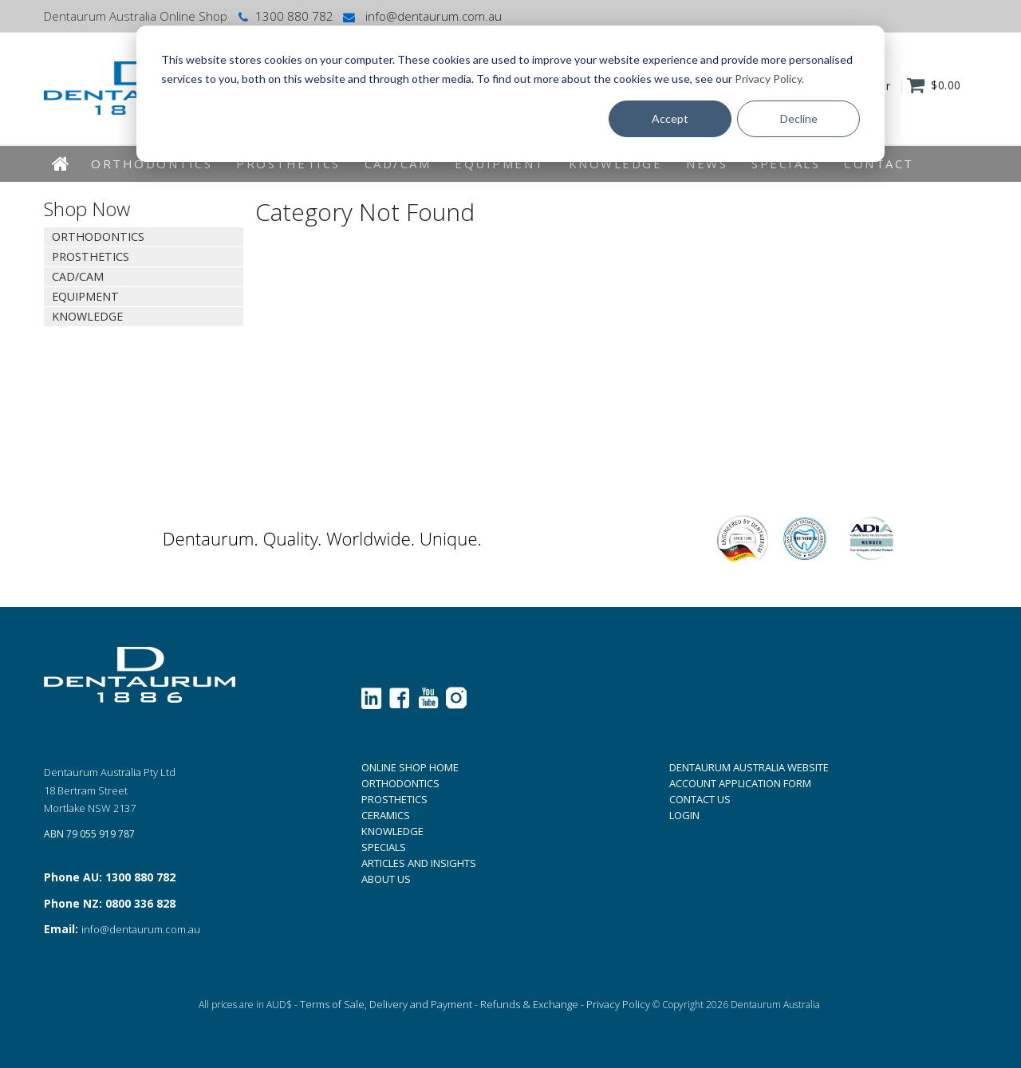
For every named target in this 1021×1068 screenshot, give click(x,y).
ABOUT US (386, 879)
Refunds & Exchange (529, 1004)
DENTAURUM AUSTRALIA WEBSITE (749, 767)
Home (61, 164)
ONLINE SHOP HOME (410, 767)
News (706, 163)
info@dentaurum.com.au (421, 16)
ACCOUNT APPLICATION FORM (740, 783)
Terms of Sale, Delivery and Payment (386, 1004)
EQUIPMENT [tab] (85, 296)
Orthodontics (151, 163)
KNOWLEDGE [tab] (87, 316)
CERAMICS (385, 815)
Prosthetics (288, 163)
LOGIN (684, 815)
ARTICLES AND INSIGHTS (418, 863)
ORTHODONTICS (400, 783)
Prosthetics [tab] (90, 256)
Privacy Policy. (769, 78)
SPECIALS (383, 847)
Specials (785, 163)
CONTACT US (700, 799)
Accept (670, 118)
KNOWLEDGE (616, 163)
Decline (799, 118)
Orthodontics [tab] (98, 236)
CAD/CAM (398, 163)
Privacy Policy (618, 1004)
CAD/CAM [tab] (78, 276)
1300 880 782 (284, 16)
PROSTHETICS (394, 799)
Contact (879, 163)
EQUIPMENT (500, 163)
